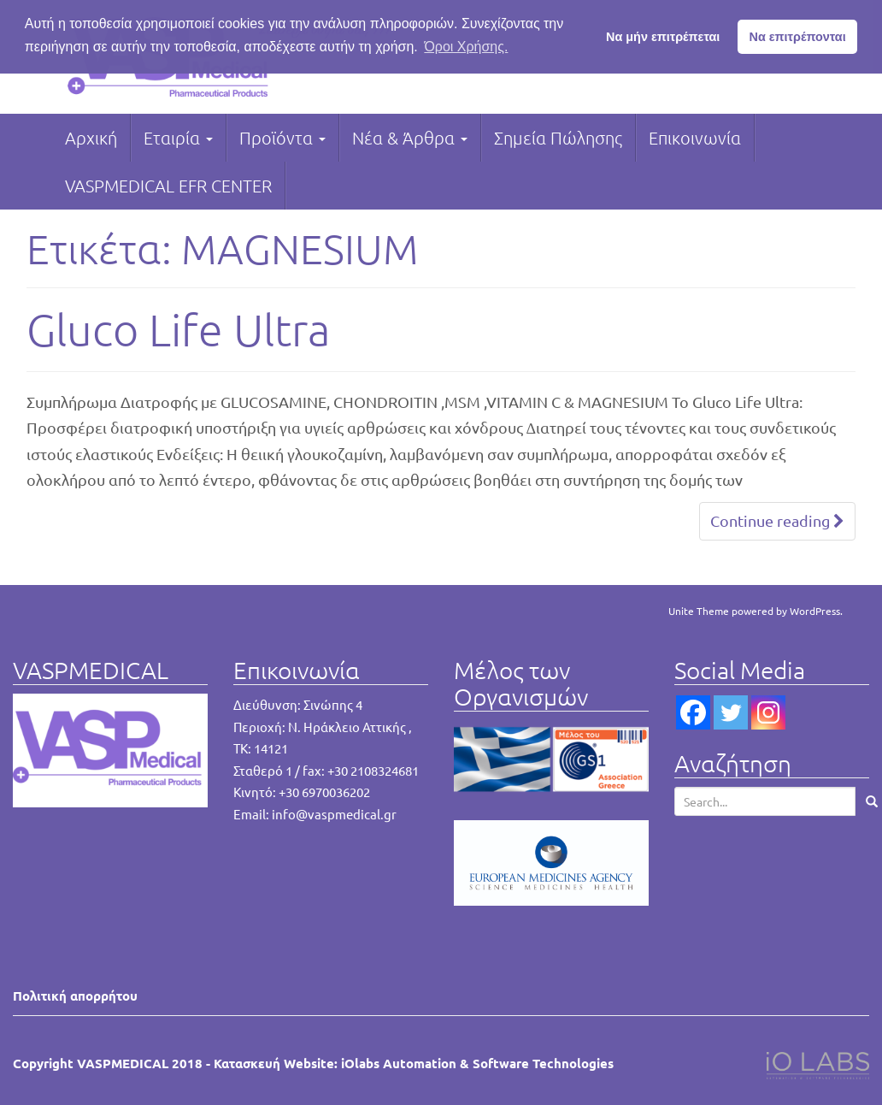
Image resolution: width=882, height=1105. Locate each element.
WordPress (815, 611)
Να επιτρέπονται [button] (798, 37)
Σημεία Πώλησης (558, 137)
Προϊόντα (282, 137)
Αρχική (91, 137)
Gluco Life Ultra (178, 329)
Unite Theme (698, 611)
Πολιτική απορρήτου (75, 995)
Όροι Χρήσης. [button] (466, 46)
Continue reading (777, 520)
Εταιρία (178, 137)
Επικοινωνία (695, 137)
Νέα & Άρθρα (409, 137)
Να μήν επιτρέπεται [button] (663, 37)
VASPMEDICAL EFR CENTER (168, 185)
